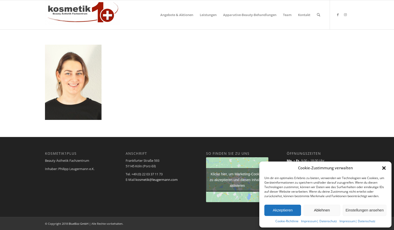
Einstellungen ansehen (365, 210)
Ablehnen (322, 210)
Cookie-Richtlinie (287, 221)
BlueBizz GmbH (78, 223)
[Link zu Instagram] (345, 14)
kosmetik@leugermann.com (156, 179)
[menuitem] (176, 14)
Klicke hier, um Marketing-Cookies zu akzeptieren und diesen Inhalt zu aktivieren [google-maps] (237, 179)
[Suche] (318, 14)
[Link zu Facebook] (337, 14)
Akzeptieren (282, 210)
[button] (383, 168)
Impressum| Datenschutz (319, 221)
